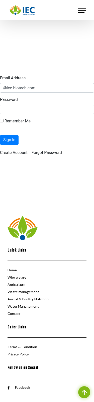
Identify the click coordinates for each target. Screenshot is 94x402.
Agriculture (16, 284)
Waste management (23, 292)
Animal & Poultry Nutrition (28, 299)
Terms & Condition (22, 347)
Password (9, 99)
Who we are (17, 277)
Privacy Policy (18, 354)
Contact (14, 313)
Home (12, 270)
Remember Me (15, 121)
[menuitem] (14, 152)
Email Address (13, 78)
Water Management (23, 306)
